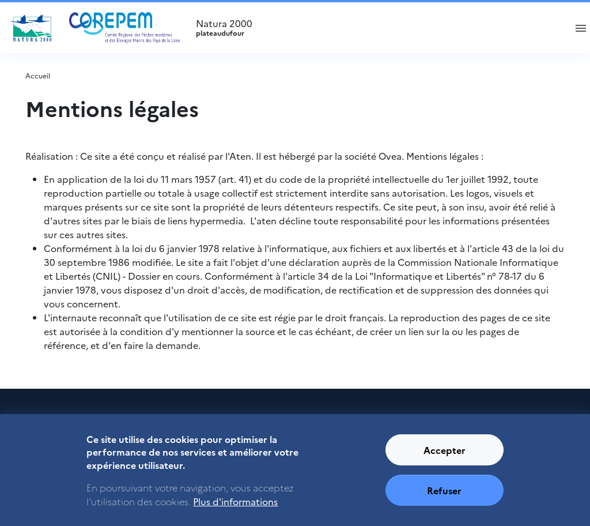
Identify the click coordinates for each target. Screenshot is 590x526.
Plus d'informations (235, 506)
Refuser (444, 496)
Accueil (37, 75)
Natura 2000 (375, 27)
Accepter (444, 455)
